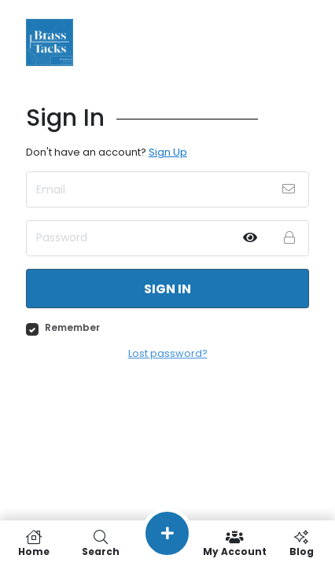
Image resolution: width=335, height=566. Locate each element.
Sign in (167, 289)
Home (33, 543)
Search (100, 543)
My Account (234, 543)
